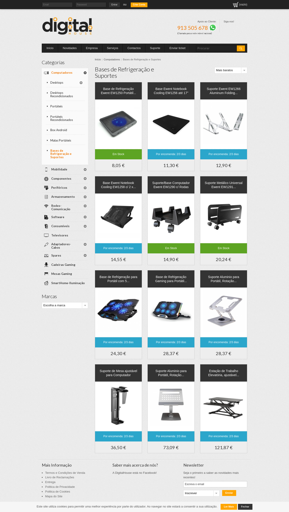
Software (57, 217)
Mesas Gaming (61, 273)
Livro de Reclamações (59, 477)
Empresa (92, 48)
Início (50, 48)
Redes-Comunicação (60, 207)
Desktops (56, 82)
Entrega (50, 482)
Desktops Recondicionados (61, 94)
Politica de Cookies (57, 491)
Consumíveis (60, 226)
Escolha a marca (54, 305)
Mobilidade (59, 169)
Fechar (245, 506)
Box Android (58, 130)
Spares (56, 255)
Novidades (70, 48)
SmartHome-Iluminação (68, 283)
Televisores (59, 235)
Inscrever (191, 493)
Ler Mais (229, 506)
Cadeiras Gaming (63, 264)
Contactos (134, 48)
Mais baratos (224, 70)
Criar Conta (139, 4)
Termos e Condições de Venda (65, 472)
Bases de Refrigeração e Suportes (61, 154)
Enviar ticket (178, 48)
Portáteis (56, 106)
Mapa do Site (54, 496)
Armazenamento (63, 196)
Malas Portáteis (60, 140)
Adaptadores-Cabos (61, 246)
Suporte (155, 48)
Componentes (61, 178)
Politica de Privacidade (60, 486)
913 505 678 (196, 27)
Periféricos (59, 187)
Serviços (112, 48)
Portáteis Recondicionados (61, 118)
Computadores (112, 59)
